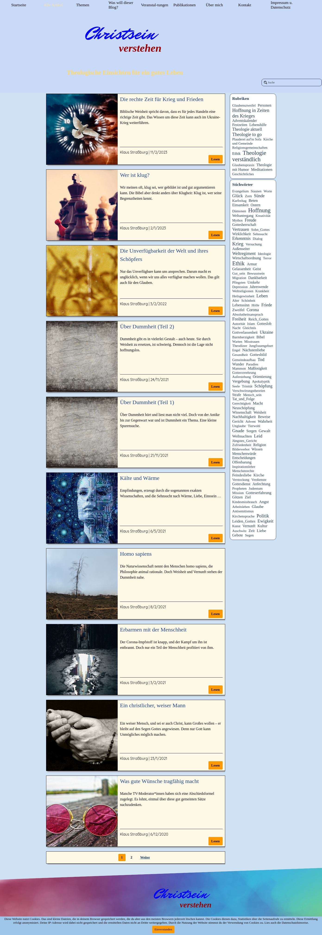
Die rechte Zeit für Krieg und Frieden (161, 99)
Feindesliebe (241, 475)
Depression (240, 287)
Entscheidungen (244, 458)
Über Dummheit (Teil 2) (147, 326)
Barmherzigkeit (243, 337)
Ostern (255, 205)
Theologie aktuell (247, 129)
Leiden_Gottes (244, 521)
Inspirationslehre (243, 467)
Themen (82, 5)
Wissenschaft (242, 412)
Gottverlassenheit (245, 332)
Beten (253, 200)
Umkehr (253, 282)
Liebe (261, 530)
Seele (236, 386)
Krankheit (262, 291)
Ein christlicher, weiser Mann (153, 705)
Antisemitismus (243, 511)
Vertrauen (240, 229)
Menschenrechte (243, 471)
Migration (239, 278)
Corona (252, 309)
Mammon (239, 368)
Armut (252, 264)
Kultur (263, 526)
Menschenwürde (244, 454)
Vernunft (249, 526)
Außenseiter (241, 249)
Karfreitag (239, 201)
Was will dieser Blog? (121, 5)
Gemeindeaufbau (244, 360)
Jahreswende (259, 287)
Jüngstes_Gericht (244, 441)
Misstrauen (251, 341)
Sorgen (251, 431)
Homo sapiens (136, 554)
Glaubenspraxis (243, 165)
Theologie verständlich (249, 156)
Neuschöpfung (243, 408)
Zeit (252, 531)
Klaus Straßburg (134, 152)
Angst (264, 501)
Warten (237, 341)
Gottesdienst (241, 484)
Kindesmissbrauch (244, 502)
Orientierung (262, 377)
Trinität (247, 386)
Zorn (248, 196)
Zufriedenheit (241, 445)
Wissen (257, 449)
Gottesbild (258, 354)
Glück (237, 195)
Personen (264, 105)
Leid (258, 435)
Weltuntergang (243, 216)
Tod (261, 359)
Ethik (236, 153)
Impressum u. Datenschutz (282, 5)
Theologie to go (247, 134)
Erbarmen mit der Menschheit (153, 630)
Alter (235, 300)
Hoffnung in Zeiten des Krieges (250, 113)
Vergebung (241, 381)
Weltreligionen (242, 291)
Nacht (236, 328)
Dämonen (239, 211)
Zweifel (238, 310)
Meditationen (261, 169)
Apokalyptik (261, 381)
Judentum (256, 488)
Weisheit (259, 412)
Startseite (18, 5)
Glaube (258, 506)
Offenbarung (242, 462)
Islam (251, 324)
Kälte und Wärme (139, 478)
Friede (266, 305)
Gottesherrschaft (244, 225)
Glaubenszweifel (244, 105)
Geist (257, 269)
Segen (249, 535)
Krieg (237, 244)
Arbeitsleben (241, 507)
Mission (238, 493)
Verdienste (258, 480)
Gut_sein (238, 273)
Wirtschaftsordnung (246, 258)
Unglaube (239, 426)
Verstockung (240, 480)
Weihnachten (242, 436)
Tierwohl (254, 426)
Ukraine (266, 332)
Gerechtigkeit (241, 403)
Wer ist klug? (134, 175)
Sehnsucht (260, 234)
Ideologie (264, 254)
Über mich (214, 5)
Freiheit (239, 319)
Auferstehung (241, 377)
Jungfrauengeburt (261, 346)
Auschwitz (239, 531)
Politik (263, 515)
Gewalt (264, 430)
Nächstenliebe (253, 350)
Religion (259, 445)
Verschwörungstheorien (248, 391)
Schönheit (248, 300)
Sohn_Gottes (260, 229)
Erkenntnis (241, 238)
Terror (267, 258)
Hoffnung (259, 210)
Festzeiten (239, 125)
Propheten (239, 488)
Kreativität (263, 216)
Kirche (258, 475)
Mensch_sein (252, 395)
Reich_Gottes (258, 319)
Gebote (237, 535)
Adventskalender (244, 121)
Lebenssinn (240, 305)
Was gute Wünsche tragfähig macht (159, 781)
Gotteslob (264, 324)
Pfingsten (239, 282)
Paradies (252, 364)
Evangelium (240, 191)
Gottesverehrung (244, 372)
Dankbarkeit (257, 278)
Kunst (236, 526)
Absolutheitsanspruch (247, 314)
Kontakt (244, 5)
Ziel (248, 497)
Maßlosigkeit (257, 368)
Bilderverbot (240, 449)
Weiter (145, 857)
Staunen (256, 191)
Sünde (259, 195)
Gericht (237, 421)
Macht (258, 403)
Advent (250, 421)
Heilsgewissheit (243, 296)
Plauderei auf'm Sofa (247, 139)
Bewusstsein (256, 273)
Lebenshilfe (257, 125)
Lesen (215, 159)
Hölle (255, 305)
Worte (268, 191)
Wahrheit (265, 421)
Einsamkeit (240, 205)
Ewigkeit (266, 521)
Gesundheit (240, 355)
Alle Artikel (53, 5)
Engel (236, 350)
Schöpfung (263, 386)
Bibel (260, 337)
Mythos (237, 220)
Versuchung (254, 244)
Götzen (237, 497)
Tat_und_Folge (243, 399)
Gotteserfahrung (258, 493)
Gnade (238, 430)
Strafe (236, 395)
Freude (250, 220)
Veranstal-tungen (154, 5)
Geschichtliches (243, 174)
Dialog (257, 239)
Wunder (238, 364)
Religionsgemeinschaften (250, 147)
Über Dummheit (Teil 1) (147, 402)
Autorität (238, 324)
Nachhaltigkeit (244, 417)
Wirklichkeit (241, 234)
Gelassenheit (241, 269)
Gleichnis (249, 328)
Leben (262, 295)
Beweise (264, 417)
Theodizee (239, 346)
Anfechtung (261, 484)
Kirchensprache (243, 516)
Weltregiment (244, 253)
